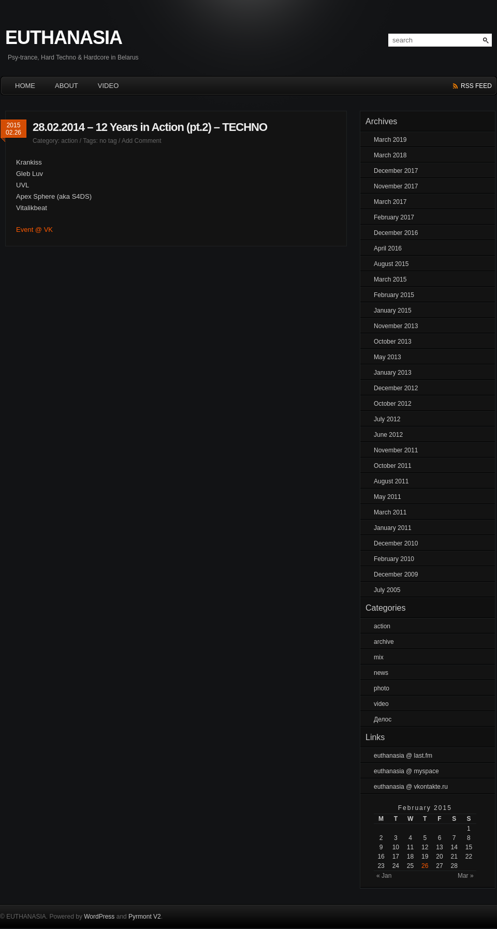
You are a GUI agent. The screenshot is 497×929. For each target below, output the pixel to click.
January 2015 (393, 310)
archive (384, 641)
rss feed (476, 86)
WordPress (99, 916)
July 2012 (387, 419)
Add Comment (142, 140)
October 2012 (393, 403)
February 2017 (394, 217)
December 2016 (396, 233)
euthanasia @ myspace (406, 771)
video (381, 703)
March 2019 (390, 139)
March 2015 (390, 279)
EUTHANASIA (63, 37)
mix (379, 657)
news (381, 672)
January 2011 (393, 528)
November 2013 (396, 326)
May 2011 (387, 496)
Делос (382, 719)
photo (381, 688)
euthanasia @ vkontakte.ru (411, 786)
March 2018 (390, 155)
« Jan (383, 875)
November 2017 (396, 186)
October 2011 (393, 465)
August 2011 (391, 481)
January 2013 (393, 372)
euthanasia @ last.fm (403, 755)
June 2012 (388, 434)
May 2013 (387, 357)
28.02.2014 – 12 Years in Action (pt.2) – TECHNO (150, 127)
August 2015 (391, 264)
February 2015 (394, 295)
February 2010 (394, 559)
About (66, 86)
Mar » (466, 875)
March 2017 (390, 201)
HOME (25, 86)
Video (108, 86)
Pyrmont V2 (144, 916)
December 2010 (396, 543)
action (69, 140)
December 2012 (396, 388)
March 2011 (390, 512)
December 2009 (396, 574)
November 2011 (396, 450)
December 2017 (396, 170)
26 (424, 865)
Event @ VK (34, 229)
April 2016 (388, 248)
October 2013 (393, 341)
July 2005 (387, 590)
